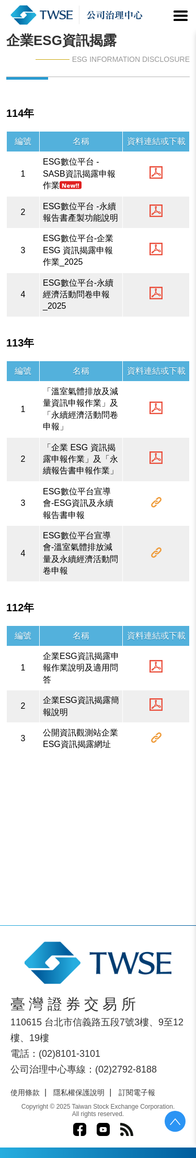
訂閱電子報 (137, 1092)
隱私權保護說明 (79, 1092)
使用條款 (25, 1092)
